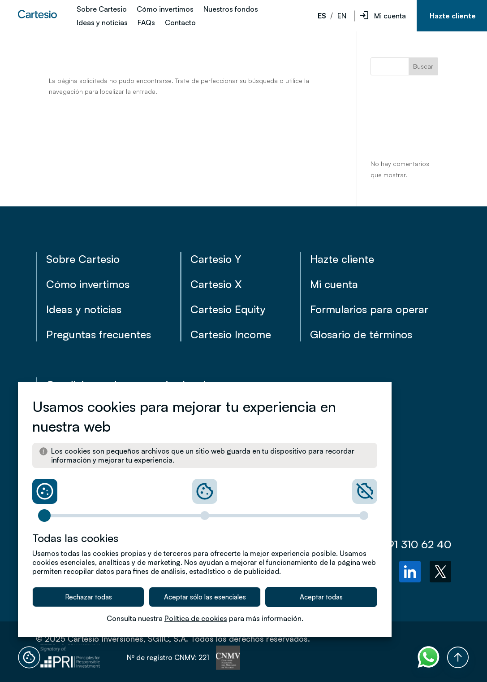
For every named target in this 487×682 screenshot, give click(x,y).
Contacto (180, 23)
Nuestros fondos (230, 9)
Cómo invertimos (165, 9)
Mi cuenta (390, 15)
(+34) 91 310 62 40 (397, 544)
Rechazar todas (88, 597)
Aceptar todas (321, 597)
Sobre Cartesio (102, 9)
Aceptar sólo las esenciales (205, 597)
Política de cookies (195, 618)
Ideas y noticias (102, 23)
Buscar (423, 66)
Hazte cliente (453, 15)
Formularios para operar (369, 309)
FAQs (146, 23)
